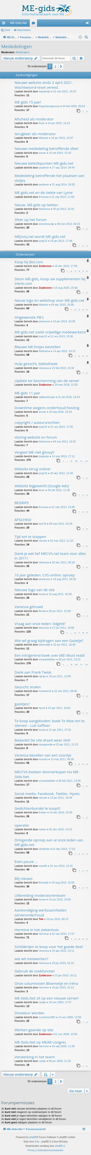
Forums (34, 24)
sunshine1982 (47, 1017)
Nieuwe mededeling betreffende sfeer (47, 148)
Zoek (7, 30)
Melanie (43, 137)
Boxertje (43, 882)
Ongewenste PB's (29, 317)
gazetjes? (22, 703)
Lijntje (42, 1002)
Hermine (44, 933)
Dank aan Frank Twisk (33, 672)
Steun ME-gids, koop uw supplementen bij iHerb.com (50, 281)
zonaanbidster (47, 659)
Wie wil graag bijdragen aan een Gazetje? (49, 640)
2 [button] (55, 66)
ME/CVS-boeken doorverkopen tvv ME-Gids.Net (47, 774)
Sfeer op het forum (30, 219)
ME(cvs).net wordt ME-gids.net (40, 236)
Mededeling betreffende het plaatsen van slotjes (49, 178)
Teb (41, 919)
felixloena (44, 208)
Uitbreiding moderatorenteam (40, 895)
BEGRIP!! (22, 502)
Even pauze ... (26, 861)
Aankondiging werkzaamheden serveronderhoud (41, 912)
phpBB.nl (60, 1146)
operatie (22, 825)
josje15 (43, 240)
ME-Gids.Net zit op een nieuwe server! (47, 998)
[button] (61, 66)
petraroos (44, 321)
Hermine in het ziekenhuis (37, 929)
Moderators (23, 52)
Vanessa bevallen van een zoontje (43, 755)
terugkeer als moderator (35, 133)
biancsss (44, 627)
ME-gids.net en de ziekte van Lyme (44, 192)
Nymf (42, 707)
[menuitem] (86, 37)
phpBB (33, 1137)
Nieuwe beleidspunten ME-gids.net (44, 163)
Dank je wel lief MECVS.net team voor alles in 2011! (50, 555)
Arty (37, 1141)
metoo (42, 829)
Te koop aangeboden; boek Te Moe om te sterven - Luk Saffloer (49, 723)
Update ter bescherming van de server (47, 380)
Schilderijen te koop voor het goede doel (49, 946)
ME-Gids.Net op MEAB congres (40, 1042)
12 (86, 461)
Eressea (43, 196)
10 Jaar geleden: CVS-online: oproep (45, 575)
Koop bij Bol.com (29, 261)
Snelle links (4, 24)
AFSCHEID (23, 519)
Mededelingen (16, 46)
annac (42, 152)
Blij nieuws (23, 878)
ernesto (43, 759)
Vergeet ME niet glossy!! (34, 452)
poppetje (44, 456)
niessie (43, 540)
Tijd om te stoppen (30, 536)
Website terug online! (33, 468)
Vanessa (44, 368)
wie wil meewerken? (31, 958)
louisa (42, 594)
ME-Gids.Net (18, 23)
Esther (42, 812)
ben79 (42, 523)
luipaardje (44, 91)
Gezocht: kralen (28, 686)
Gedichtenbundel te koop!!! (37, 808)
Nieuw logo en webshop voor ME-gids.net (49, 300)
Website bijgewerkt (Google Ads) (42, 485)
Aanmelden (24, 30)
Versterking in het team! (35, 1056)
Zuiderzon (45, 266)
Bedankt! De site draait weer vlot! (42, 740)
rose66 (43, 865)
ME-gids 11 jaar (27, 392)
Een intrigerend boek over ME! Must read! (50, 655)
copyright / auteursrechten (37, 422)
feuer (42, 123)
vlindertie (44, 848)
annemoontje (46, 223)
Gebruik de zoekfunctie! (34, 971)
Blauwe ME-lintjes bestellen (38, 346)
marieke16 (45, 691)
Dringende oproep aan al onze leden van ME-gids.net (49, 842)
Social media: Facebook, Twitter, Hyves (47, 793)
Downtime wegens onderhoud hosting (47, 407)
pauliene (44, 167)
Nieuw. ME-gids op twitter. (37, 204)
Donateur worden (30, 1012)
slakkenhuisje (47, 397)
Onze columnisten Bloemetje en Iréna (46, 983)
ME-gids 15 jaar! (28, 102)
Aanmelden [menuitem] (88, 24)
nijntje (42, 676)
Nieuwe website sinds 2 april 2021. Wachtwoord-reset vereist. (44, 84)
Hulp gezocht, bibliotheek (36, 363)
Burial (42, 611)
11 (81, 461)
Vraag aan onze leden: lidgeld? (40, 623)
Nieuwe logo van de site (35, 589)
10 (76, 461)
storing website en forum (36, 437)
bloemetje (44, 644)
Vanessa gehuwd (29, 606)
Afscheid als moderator (34, 119)
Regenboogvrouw (49, 106)
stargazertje (46, 744)
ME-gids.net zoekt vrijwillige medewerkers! (50, 332)
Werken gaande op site (34, 1029)
